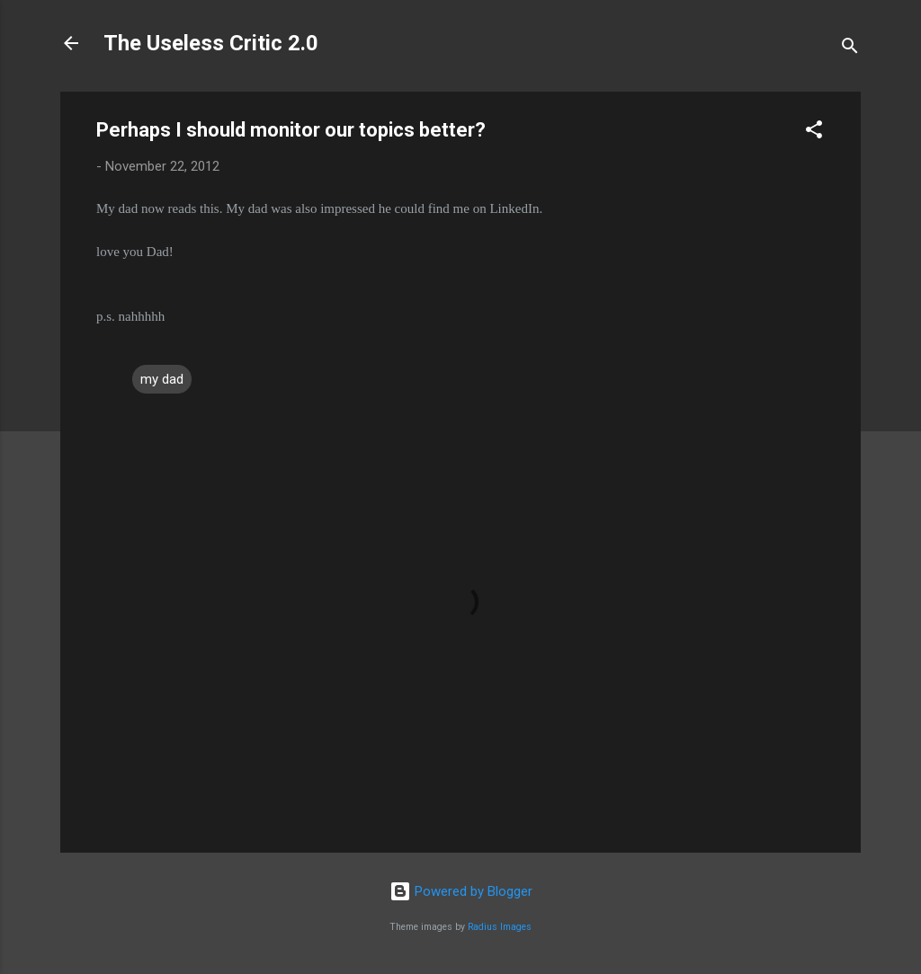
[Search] (850, 49)
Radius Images (500, 927)
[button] (814, 132)
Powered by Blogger (460, 891)
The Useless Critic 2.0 (210, 43)
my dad (161, 379)
